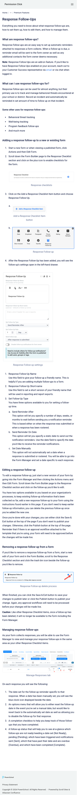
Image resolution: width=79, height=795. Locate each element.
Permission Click (13, 4)
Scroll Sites (63, 789)
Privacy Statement (10, 785)
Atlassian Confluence (11, 793)
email (49, 70)
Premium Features (21, 13)
